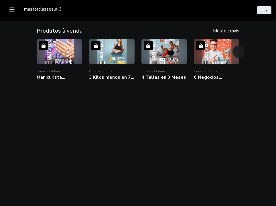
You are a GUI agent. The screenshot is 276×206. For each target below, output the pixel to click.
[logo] (43, 9)
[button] (59, 59)
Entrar (264, 10)
